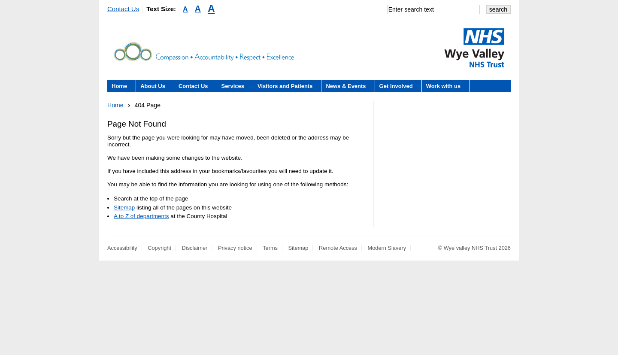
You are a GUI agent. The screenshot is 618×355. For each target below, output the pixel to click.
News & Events (346, 86)
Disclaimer (195, 248)
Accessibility (122, 248)
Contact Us (123, 8)
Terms (270, 248)
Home (119, 86)
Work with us (443, 86)
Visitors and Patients (285, 86)
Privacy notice (235, 248)
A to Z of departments (141, 216)
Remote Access (338, 248)
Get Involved (396, 86)
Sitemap (124, 207)
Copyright (159, 248)
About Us (152, 86)
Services (233, 86)
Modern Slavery (387, 248)
